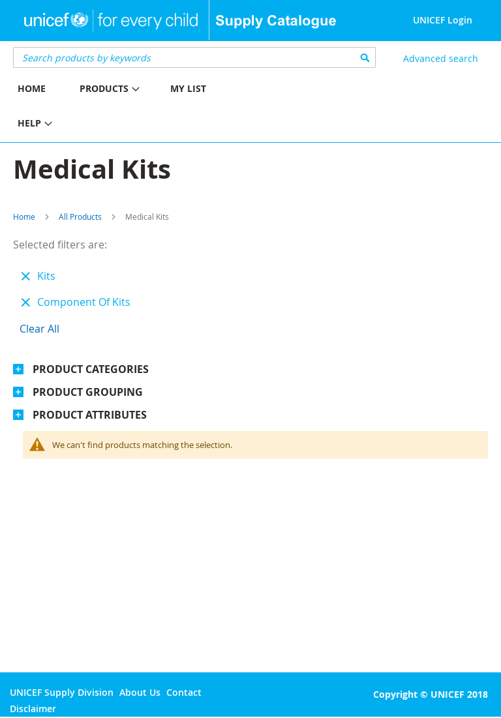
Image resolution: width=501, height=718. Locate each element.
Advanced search (440, 58)
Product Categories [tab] (91, 369)
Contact (184, 692)
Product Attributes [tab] (90, 415)
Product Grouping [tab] (88, 392)
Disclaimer (33, 708)
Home (24, 216)
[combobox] (194, 57)
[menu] (125, 107)
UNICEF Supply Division (62, 692)
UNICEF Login (442, 20)
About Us (139, 692)
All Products (80, 216)
